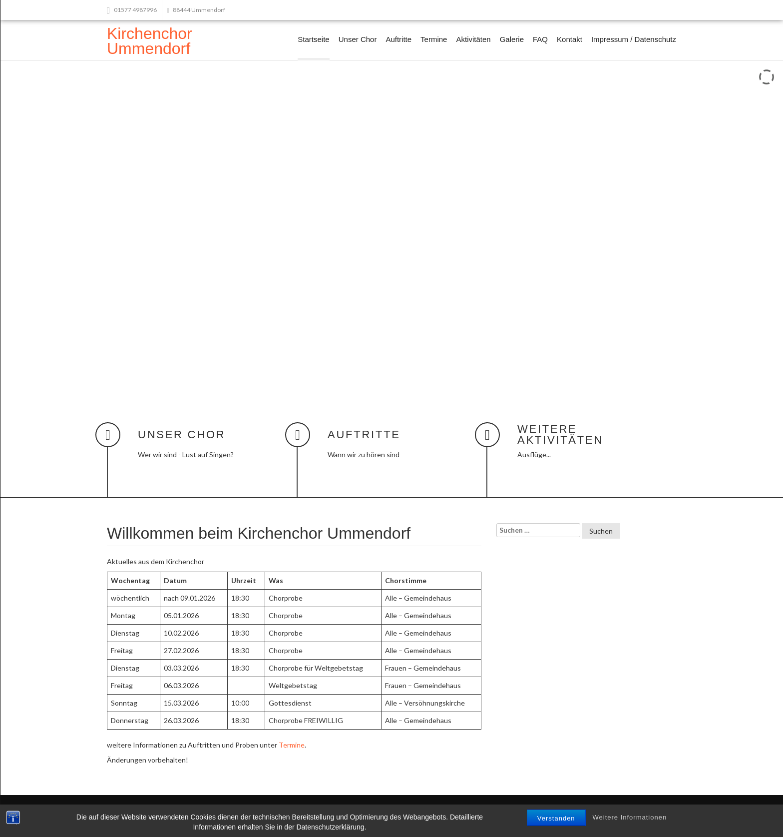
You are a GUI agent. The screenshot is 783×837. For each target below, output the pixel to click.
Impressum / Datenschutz (633, 39)
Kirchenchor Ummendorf (149, 40)
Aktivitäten (473, 39)
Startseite (313, 39)
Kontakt (569, 39)
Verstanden (556, 818)
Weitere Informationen (630, 817)
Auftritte (398, 39)
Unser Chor (358, 39)
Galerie (512, 39)
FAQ (540, 39)
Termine (433, 39)
